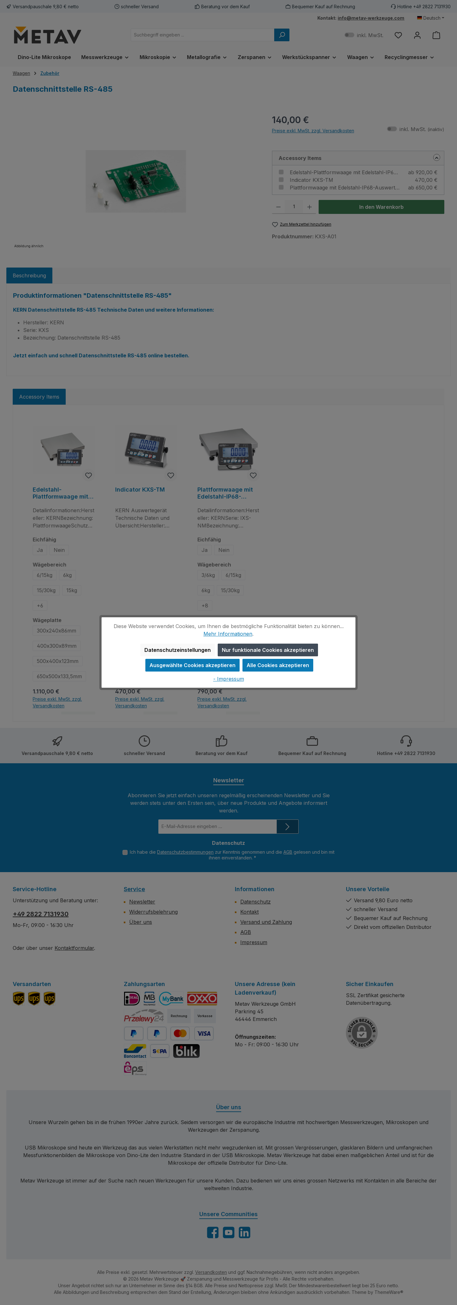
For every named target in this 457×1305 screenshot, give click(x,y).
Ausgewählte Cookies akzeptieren (192, 665)
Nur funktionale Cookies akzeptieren (268, 650)
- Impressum (228, 679)
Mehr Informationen (227, 634)
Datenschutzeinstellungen (177, 650)
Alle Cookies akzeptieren (278, 665)
